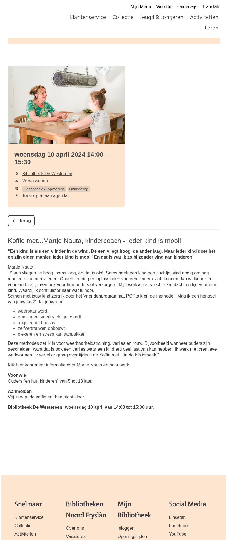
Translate (211, 6)
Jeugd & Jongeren (161, 17)
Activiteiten (204, 17)
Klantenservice (87, 17)
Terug (25, 220)
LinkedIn (177, 517)
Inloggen (126, 528)
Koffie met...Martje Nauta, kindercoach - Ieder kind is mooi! (94, 240)
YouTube (178, 534)
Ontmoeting (78, 189)
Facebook (178, 525)
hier (20, 365)
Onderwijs (187, 6)
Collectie (123, 17)
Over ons (75, 528)
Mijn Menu (141, 6)
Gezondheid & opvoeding (44, 189)
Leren (211, 27)
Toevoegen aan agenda (45, 195)
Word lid (164, 6)
